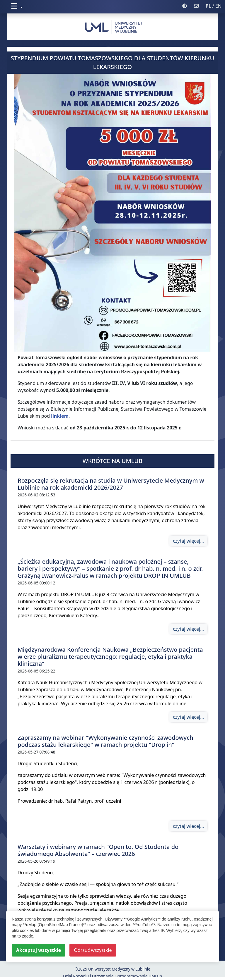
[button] (95, 6)
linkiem (60, 416)
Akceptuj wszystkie (38, 950)
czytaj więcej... (188, 541)
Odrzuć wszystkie (93, 950)
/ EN (213, 6)
